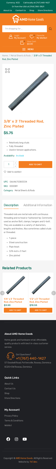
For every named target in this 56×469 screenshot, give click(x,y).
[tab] (11, 206)
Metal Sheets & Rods (21, 55)
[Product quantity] (10, 164)
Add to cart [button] (15, 310)
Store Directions (12, 398)
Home (5, 55)
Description (11, 205)
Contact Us (10, 388)
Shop (6, 393)
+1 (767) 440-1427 (31, 358)
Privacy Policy (11, 416)
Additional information (37, 205)
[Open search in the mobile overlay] (28, 29)
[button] (7, 70)
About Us (8, 384)
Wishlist (8, 425)
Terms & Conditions (13, 420)
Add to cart (35, 164)
